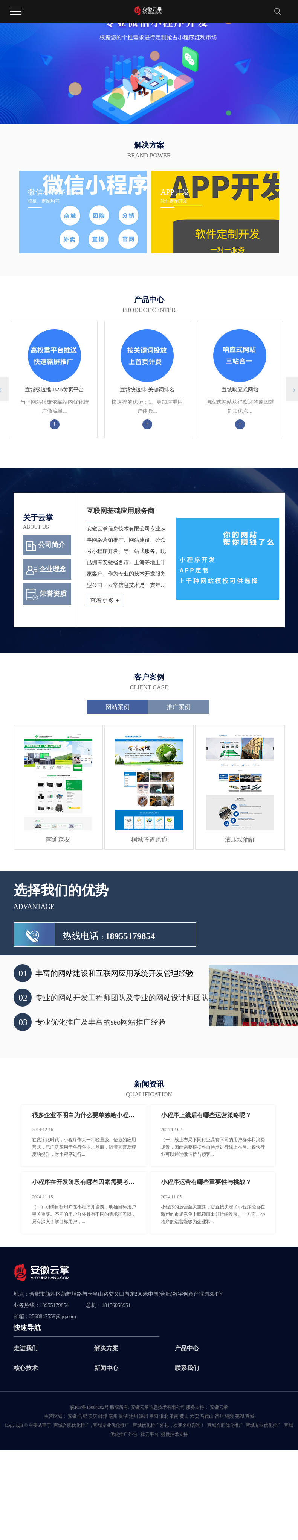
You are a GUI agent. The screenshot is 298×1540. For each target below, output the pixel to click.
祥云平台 (150, 1434)
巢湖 (123, 1416)
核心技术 (26, 1368)
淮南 (174, 1416)
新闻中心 (106, 1368)
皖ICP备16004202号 (89, 1407)
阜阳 (153, 1416)
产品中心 (187, 1348)
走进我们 (26, 1348)
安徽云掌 (218, 1407)
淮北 (163, 1416)
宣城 (249, 1416)
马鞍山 (207, 1416)
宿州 (219, 1416)
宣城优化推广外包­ (151, 1425)
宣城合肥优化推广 (71, 1425)
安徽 (72, 1416)
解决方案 (106, 1348)
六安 (194, 1416)
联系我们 (187, 1368)
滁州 (143, 1416)
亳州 (113, 1416)
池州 (133, 1416)
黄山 (184, 1416)
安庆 (92, 1416)
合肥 (82, 1416)
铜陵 (229, 1416)
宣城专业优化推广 (111, 1425)
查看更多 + (104, 600)
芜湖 (239, 1416)
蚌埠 (102, 1416)
